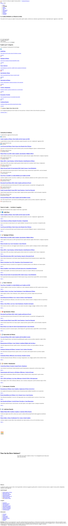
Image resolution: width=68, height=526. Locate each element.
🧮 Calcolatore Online (7, 498)
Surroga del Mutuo (6, 495)
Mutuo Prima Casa (6, 493)
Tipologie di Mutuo (6, 503)
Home (4, 5)
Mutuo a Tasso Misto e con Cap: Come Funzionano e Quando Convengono (16, 303)
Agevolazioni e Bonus (7, 505)
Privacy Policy (5, 516)
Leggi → (2, 218)
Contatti (4, 515)
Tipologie (4, 8)
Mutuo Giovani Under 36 (7, 496)
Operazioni (5, 11)
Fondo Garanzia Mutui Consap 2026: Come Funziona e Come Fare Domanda (17, 190)
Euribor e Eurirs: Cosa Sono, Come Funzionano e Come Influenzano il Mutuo (17, 291)
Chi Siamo (4, 514)
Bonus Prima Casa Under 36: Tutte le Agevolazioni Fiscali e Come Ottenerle (17, 326)
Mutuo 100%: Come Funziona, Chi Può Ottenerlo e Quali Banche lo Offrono (17, 161)
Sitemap (4, 520)
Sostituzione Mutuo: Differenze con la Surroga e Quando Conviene (15, 355)
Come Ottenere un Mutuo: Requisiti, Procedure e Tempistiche (14, 220)
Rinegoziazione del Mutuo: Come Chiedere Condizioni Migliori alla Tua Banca (17, 343)
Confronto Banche (6, 509)
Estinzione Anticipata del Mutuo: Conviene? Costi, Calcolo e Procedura (16, 349)
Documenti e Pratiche (6, 508)
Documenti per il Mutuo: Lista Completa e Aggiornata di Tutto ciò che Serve (17, 388)
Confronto (4, 14)
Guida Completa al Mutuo (7, 492)
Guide (4, 7)
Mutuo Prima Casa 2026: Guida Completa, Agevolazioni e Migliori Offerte (17, 153)
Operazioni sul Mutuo (6, 506)
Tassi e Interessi (5, 504)
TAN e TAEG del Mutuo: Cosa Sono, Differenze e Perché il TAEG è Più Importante (18, 378)
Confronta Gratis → (4, 112)
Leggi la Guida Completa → (8, 460)
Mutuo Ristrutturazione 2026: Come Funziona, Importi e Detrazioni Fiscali (17, 256)
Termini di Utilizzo (6, 518)
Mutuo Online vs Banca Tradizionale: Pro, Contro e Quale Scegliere (15, 418)
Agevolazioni (5, 10)
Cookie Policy (5, 517)
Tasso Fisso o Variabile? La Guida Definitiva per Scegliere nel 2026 (15, 175)
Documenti (5, 13)
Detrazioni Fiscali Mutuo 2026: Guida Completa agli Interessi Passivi (15, 182)
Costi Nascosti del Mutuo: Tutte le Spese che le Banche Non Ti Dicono (15, 146)
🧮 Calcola (5, 6)
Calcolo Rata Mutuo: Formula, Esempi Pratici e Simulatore (13, 366)
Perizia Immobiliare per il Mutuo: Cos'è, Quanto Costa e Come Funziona (16, 395)
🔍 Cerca (12, 42)
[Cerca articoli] (5, 42)
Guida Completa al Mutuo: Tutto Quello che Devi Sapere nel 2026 (15, 139)
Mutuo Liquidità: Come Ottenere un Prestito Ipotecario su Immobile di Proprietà (18, 268)
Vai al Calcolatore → (6, 443)
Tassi (4, 9)
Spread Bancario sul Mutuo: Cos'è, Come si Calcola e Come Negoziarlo (16, 297)
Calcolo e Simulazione (7, 507)
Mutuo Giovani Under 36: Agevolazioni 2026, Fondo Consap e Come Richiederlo (18, 168)
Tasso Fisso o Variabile (7, 494)
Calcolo (4, 12)
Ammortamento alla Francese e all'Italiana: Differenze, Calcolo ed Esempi (16, 372)
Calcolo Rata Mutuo (6, 497)
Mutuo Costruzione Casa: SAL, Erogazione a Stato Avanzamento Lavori (16, 262)
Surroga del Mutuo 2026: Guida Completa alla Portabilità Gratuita (15, 197)
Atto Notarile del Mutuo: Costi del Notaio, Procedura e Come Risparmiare (16, 401)
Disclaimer (5, 519)
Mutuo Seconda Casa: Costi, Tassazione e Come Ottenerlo (13, 243)
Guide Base (5, 502)
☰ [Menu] (4, 3)
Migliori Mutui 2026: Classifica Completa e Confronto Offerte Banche (16, 411)
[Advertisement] (34, 29)
